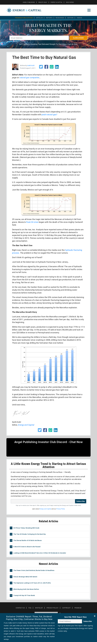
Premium (77, 608)
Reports (49, 18)
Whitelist (39, 608)
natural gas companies (29, 77)
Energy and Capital (26, 425)
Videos (79, 18)
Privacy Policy (60, 509)
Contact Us (20, 608)
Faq (29, 608)
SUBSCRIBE (78, 37)
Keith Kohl (30, 65)
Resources (60, 18)
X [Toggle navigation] (94, 23)
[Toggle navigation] (89, 10)
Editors (70, 18)
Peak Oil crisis (32, 222)
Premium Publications (24, 18)
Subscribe (80, 501)
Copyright (66, 608)
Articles (39, 18)
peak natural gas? (49, 114)
